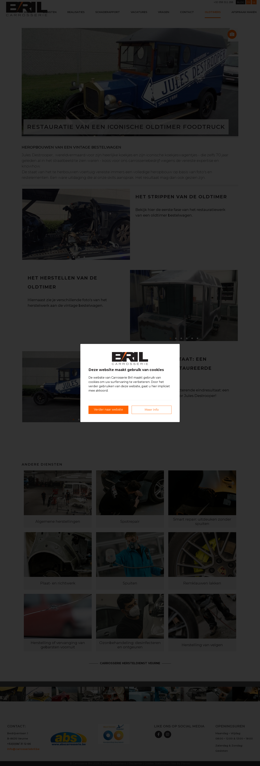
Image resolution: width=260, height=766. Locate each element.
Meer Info (152, 409)
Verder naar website (108, 409)
